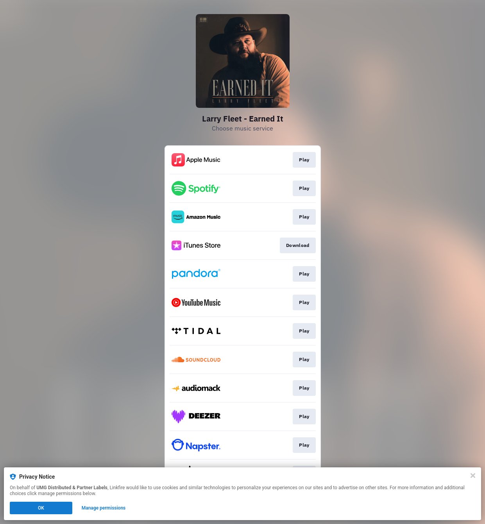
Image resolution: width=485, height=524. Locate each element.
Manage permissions (104, 508)
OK (41, 508)
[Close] (473, 475)
